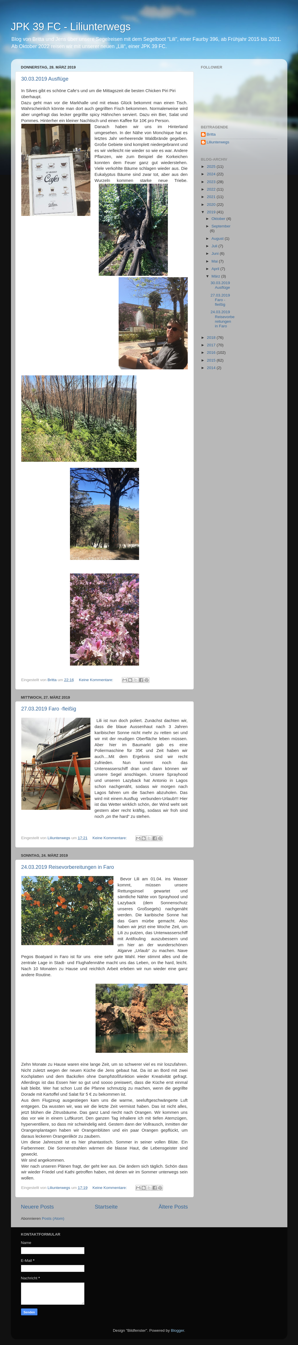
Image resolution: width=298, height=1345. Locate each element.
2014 (212, 368)
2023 (212, 182)
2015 (212, 360)
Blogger (177, 1330)
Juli (215, 246)
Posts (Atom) (53, 1218)
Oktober (219, 218)
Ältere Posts (173, 1207)
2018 (212, 337)
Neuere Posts (37, 1207)
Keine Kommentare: (96, 680)
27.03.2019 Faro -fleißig (48, 709)
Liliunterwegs (218, 142)
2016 (212, 352)
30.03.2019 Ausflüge (45, 79)
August (218, 238)
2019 (212, 212)
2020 (212, 204)
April (216, 269)
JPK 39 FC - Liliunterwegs (71, 27)
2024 (212, 174)
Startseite (106, 1207)
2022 (212, 189)
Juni (216, 253)
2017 (212, 345)
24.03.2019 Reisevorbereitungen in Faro (67, 867)
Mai (215, 261)
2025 (212, 166)
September (221, 226)
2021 (212, 197)
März (216, 276)
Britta (211, 134)
